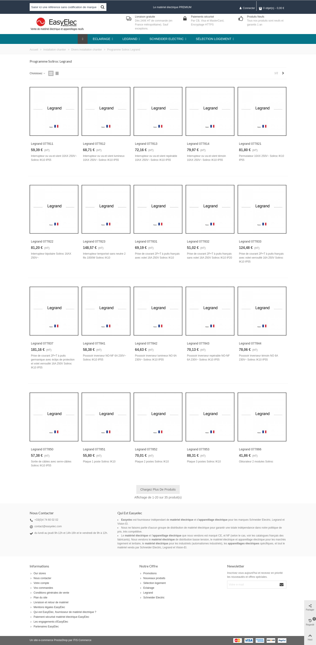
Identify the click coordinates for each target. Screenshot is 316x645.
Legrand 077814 (198, 143)
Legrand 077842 (146, 343)
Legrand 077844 (250, 343)
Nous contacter (40, 578)
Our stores (38, 573)
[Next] (283, 73)
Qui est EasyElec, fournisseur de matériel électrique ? (63, 612)
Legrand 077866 (250, 449)
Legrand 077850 (42, 449)
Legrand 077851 (94, 449)
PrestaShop (61, 640)
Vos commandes (41, 588)
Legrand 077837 (42, 343)
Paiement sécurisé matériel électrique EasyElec (59, 617)
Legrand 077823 (94, 241)
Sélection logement (152, 583)
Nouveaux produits (152, 578)
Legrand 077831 (146, 241)
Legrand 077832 (198, 241)
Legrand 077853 (198, 449)
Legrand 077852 (146, 449)
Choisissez (38, 73)
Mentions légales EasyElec (47, 607)
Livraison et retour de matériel (49, 602)
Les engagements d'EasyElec (49, 622)
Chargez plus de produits (158, 489)
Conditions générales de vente (49, 593)
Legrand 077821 (250, 143)
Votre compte (39, 583)
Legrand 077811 (42, 143)
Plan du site (38, 598)
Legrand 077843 (198, 343)
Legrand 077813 (146, 143)
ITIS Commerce (82, 640)
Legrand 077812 (94, 143)
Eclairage (146, 588)
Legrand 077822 (42, 241)
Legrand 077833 (250, 241)
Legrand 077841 (94, 343)
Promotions (148, 573)
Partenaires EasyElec (44, 627)
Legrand (146, 593)
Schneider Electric (152, 598)
